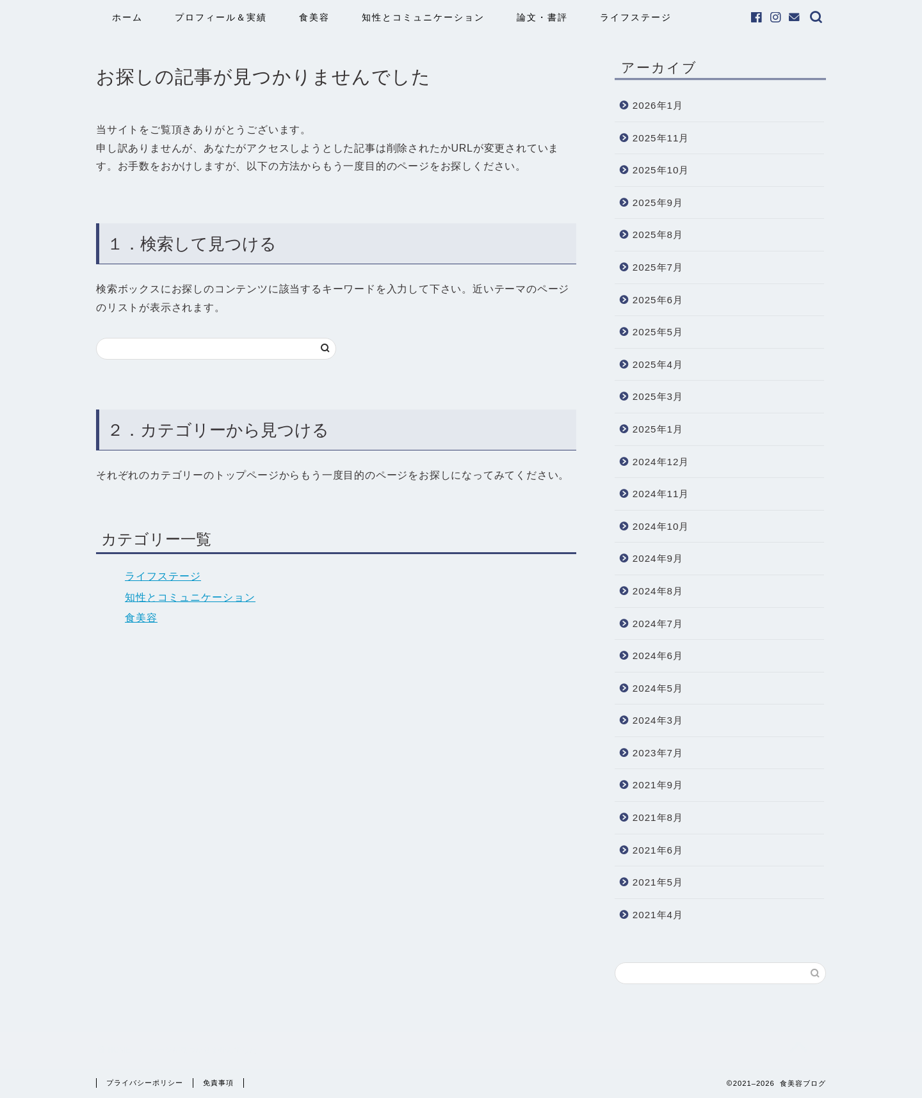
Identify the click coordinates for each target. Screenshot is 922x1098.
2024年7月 (658, 623)
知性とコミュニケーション (423, 17)
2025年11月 (661, 137)
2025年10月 (661, 169)
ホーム (127, 17)
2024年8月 (658, 590)
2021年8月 (658, 817)
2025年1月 (658, 429)
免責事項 (218, 1082)
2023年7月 (658, 752)
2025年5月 (658, 331)
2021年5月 (658, 882)
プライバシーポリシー (144, 1082)
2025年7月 (658, 267)
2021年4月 (658, 914)
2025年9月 (658, 202)
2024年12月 (661, 461)
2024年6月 (658, 655)
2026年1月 (658, 105)
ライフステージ (636, 17)
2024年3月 (658, 720)
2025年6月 (658, 299)
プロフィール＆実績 (221, 17)
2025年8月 (658, 234)
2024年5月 (658, 688)
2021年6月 (658, 850)
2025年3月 (658, 396)
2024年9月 (658, 558)
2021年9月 (658, 784)
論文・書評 (542, 17)
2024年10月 (661, 526)
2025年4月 (658, 364)
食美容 (314, 17)
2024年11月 (661, 493)
